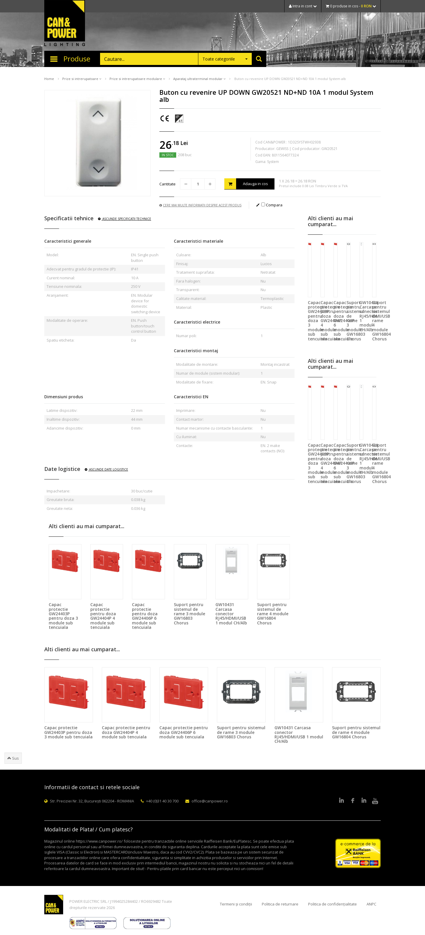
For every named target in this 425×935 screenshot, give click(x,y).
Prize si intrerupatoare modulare (137, 78)
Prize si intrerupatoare (81, 78)
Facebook (352, 801)
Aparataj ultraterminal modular (199, 78)
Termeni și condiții (236, 904)
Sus (13, 758)
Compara (271, 205)
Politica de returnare (280, 904)
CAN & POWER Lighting (64, 23)
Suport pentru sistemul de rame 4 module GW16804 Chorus (272, 614)
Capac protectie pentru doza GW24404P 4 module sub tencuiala (103, 616)
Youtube (375, 801)
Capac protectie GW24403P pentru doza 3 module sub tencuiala (63, 616)
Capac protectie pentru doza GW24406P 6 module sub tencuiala (145, 616)
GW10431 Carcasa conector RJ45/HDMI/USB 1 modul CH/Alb (231, 614)
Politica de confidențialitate (332, 904)
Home (49, 78)
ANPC (371, 904)
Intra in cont (303, 6)
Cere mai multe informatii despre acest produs (200, 205)
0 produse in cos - (351, 6)
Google (364, 801)
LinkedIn (341, 801)
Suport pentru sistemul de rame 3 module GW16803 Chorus (189, 614)
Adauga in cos (246, 183)
